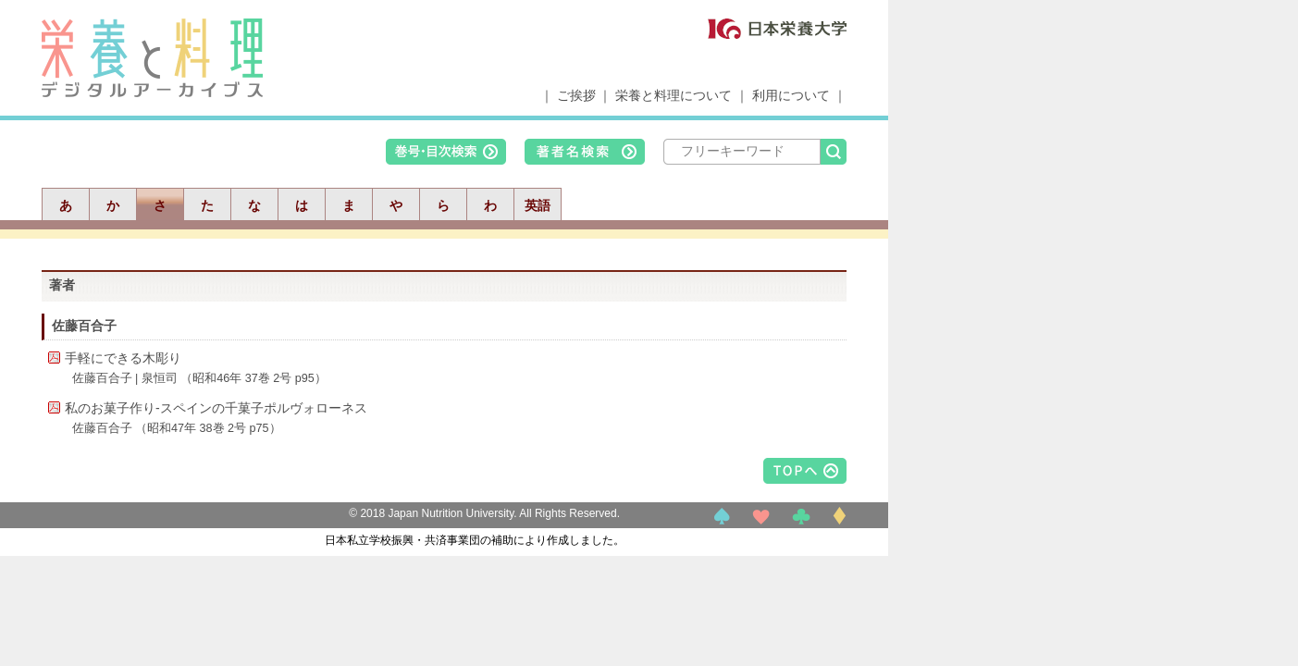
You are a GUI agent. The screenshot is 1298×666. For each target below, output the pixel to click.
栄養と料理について (673, 95)
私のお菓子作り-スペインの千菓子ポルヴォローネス (216, 408)
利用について (791, 95)
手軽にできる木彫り (123, 358)
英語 (537, 205)
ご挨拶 (576, 95)
